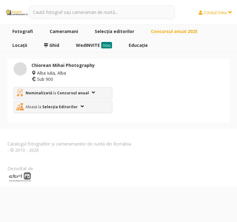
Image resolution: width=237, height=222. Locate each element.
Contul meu (215, 12)
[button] (62, 93)
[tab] (63, 93)
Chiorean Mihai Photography (63, 65)
